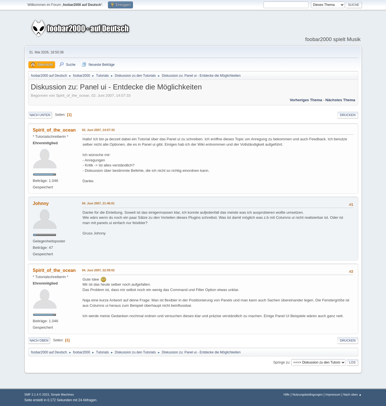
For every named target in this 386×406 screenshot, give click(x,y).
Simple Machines (62, 394)
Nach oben (39, 340)
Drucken (347, 115)
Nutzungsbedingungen (307, 394)
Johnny (41, 203)
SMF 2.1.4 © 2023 (36, 394)
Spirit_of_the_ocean (54, 130)
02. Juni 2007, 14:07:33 (98, 130)
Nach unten (40, 115)
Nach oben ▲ (352, 394)
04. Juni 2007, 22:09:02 (98, 270)
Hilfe (287, 394)
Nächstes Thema (340, 100)
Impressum (333, 394)
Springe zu (281, 362)
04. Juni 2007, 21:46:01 (98, 203)
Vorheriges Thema (306, 100)
